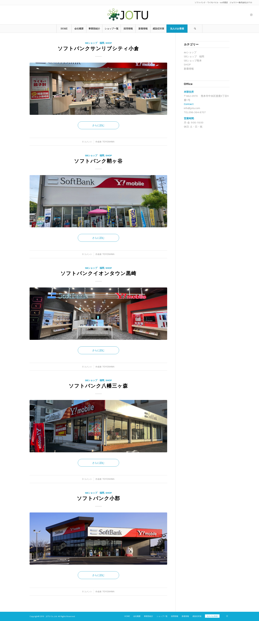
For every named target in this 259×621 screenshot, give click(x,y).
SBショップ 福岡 (94, 43)
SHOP (109, 43)
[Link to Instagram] (251, 14)
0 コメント (87, 142)
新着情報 (189, 68)
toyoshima (108, 142)
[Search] (194, 28)
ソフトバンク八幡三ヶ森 (98, 386)
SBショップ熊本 (193, 60)
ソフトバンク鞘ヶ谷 (98, 161)
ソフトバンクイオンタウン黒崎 (98, 273)
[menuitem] (63, 28)
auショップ (190, 52)
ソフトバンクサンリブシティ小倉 (98, 48)
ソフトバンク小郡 (98, 498)
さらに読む (98, 125)
